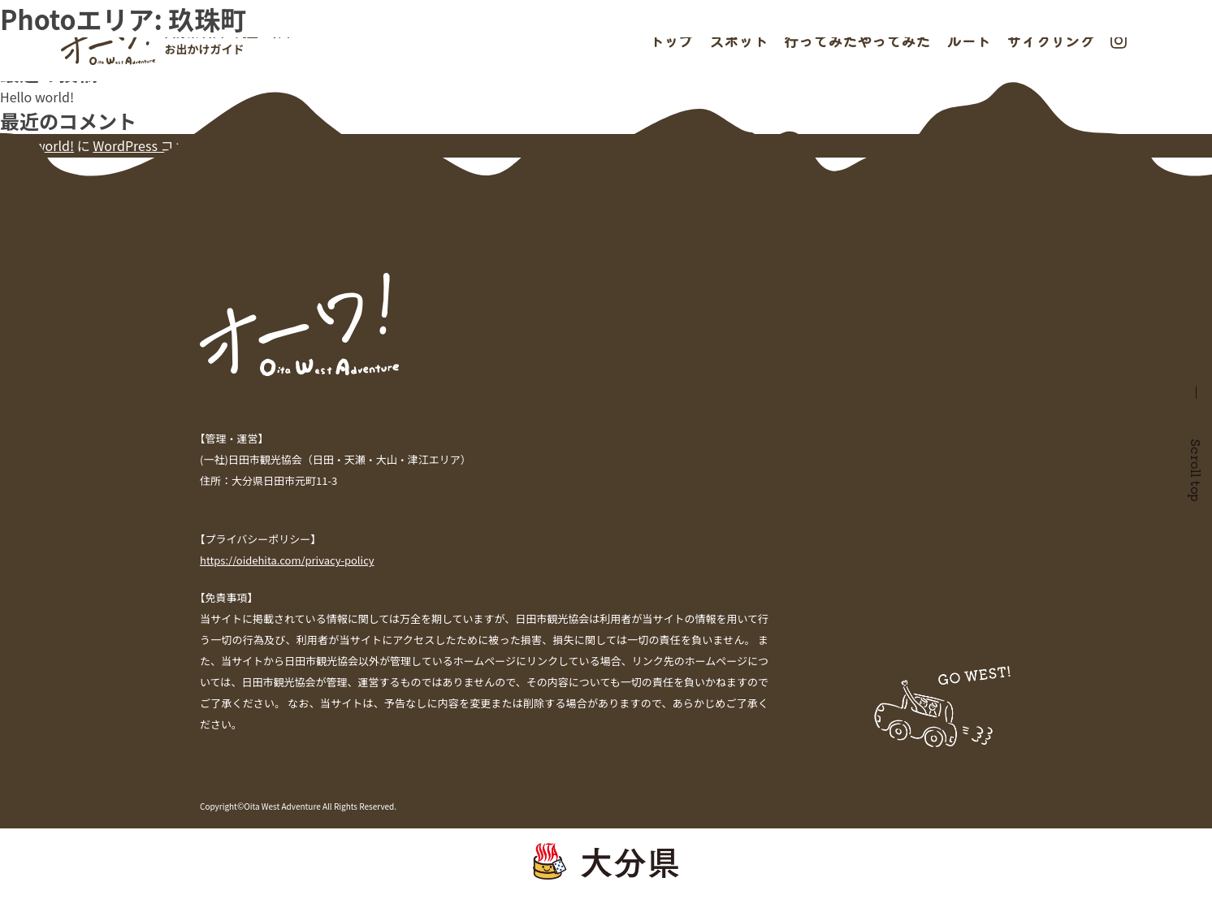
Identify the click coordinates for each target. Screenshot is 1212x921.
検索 (13, 29)
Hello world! (37, 96)
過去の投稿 (32, 9)
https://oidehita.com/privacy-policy (287, 560)
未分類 (19, 256)
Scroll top (1196, 470)
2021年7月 (31, 208)
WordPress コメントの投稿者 (178, 145)
